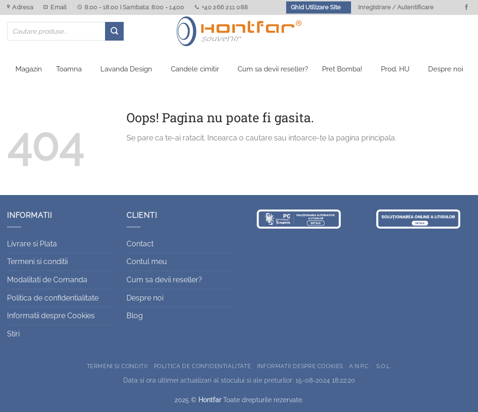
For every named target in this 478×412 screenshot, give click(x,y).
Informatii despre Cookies (51, 315)
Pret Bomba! (342, 69)
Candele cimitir (195, 69)
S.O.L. (384, 366)
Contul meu (147, 261)
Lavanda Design (126, 69)
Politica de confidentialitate (52, 297)
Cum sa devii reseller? (273, 69)
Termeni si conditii (37, 261)
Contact (140, 243)
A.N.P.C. (359, 366)
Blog (135, 315)
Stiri (13, 333)
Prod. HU (395, 69)
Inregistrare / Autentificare (396, 7)
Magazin (28, 69)
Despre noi (445, 69)
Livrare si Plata (32, 243)
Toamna (69, 69)
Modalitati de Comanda (47, 279)
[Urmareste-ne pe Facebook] (466, 7)
